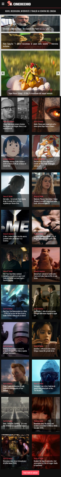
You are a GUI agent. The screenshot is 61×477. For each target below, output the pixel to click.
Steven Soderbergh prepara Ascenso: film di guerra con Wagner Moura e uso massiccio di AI (14, 126)
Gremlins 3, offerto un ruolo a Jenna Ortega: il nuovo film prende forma (44, 349)
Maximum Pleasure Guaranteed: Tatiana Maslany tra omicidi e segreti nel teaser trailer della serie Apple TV (45, 201)
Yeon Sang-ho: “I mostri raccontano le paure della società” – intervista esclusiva (30, 45)
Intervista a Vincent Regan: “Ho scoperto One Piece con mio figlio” (26, 28)
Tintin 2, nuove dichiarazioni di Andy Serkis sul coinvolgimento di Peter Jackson (13, 388)
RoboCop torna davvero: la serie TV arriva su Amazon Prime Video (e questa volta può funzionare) (15, 350)
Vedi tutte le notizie (30, 472)
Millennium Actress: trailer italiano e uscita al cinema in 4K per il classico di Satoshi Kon (14, 163)
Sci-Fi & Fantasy (38, 121)
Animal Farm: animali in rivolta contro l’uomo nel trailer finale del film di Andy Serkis (45, 276)
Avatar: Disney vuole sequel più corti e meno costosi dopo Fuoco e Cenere (45, 125)
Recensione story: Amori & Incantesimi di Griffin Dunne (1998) (14, 462)
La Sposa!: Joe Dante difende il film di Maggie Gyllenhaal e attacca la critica (45, 237)
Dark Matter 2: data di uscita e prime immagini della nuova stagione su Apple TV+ (45, 313)
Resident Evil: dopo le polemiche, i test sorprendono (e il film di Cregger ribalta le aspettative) (45, 463)
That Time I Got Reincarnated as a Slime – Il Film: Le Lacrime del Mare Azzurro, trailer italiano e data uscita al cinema (15, 313)
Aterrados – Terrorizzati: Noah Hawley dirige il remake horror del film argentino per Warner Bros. (14, 201)
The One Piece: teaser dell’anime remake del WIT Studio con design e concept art (44, 163)
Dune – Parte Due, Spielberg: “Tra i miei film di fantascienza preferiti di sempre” (15, 424)
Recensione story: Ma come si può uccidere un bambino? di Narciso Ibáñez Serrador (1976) (45, 425)
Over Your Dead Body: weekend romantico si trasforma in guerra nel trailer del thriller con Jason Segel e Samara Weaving (14, 277)
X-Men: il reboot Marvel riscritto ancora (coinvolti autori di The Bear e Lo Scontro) (15, 238)
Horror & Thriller (8, 196)
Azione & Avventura (8, 121)
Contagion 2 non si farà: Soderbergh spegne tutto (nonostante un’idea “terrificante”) (44, 388)
